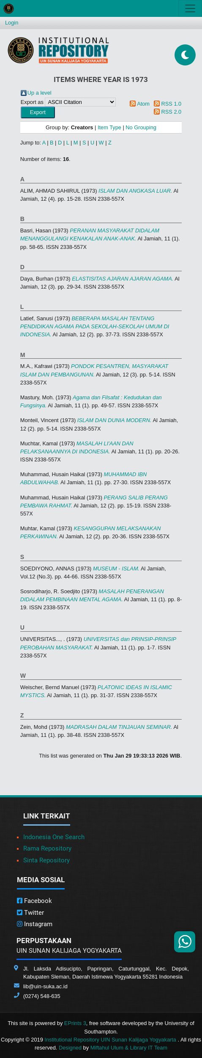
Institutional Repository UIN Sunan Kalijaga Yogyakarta (110, 1039)
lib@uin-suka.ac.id (45, 986)
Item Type (109, 127)
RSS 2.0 (171, 112)
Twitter (30, 912)
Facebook (34, 901)
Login (11, 22)
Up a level (39, 93)
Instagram (34, 924)
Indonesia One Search (54, 837)
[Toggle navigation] (190, 8)
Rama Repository (47, 848)
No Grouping (141, 127)
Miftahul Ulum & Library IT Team (128, 1047)
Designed (70, 1047)
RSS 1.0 (171, 104)
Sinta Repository (46, 860)
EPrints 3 (75, 1023)
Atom (143, 104)
